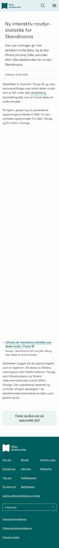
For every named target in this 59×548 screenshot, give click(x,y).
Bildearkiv (46, 468)
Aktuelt (25, 459)
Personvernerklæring (14, 519)
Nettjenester (28, 486)
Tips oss (7, 477)
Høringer (26, 468)
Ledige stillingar (12, 495)
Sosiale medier (11, 537)
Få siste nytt (9, 486)
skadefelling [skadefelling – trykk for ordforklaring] (38, 92)
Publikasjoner (29, 477)
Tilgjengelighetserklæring (17, 528)
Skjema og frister (30, 495)
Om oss (7, 459)
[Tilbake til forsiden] (11, 5)
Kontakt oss (9, 468)
